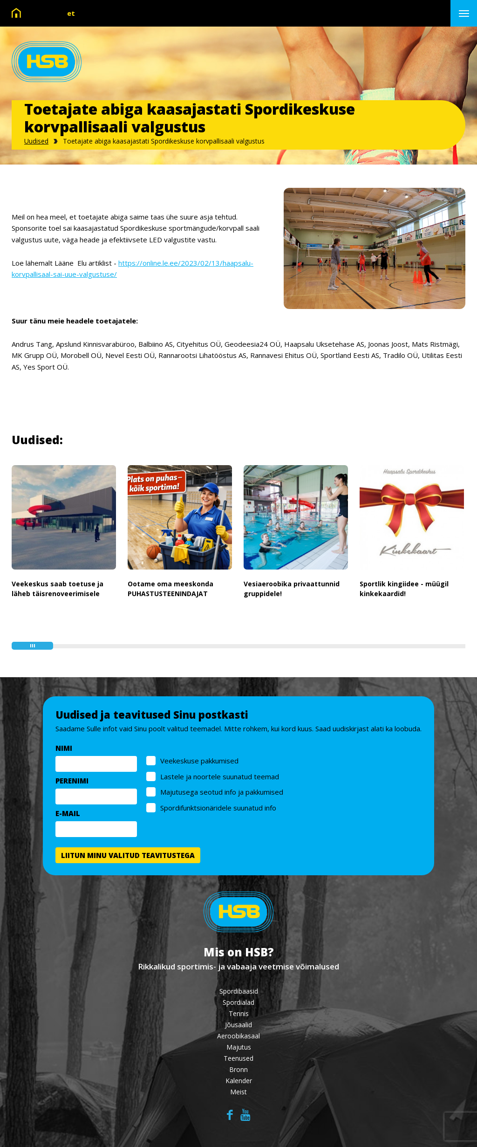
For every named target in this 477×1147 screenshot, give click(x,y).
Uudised (36, 141)
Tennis (239, 1013)
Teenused (238, 1058)
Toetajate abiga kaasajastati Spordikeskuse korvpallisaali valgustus (164, 141)
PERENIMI (72, 780)
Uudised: (37, 439)
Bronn (238, 1069)
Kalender (238, 1080)
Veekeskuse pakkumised (199, 760)
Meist (238, 1091)
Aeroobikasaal (238, 1035)
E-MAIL (67, 813)
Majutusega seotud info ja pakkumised (221, 792)
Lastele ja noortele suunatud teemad (219, 776)
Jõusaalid (238, 1024)
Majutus (238, 1047)
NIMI (63, 748)
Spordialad (238, 1002)
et (71, 13)
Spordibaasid (238, 991)
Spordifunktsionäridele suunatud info (218, 807)
